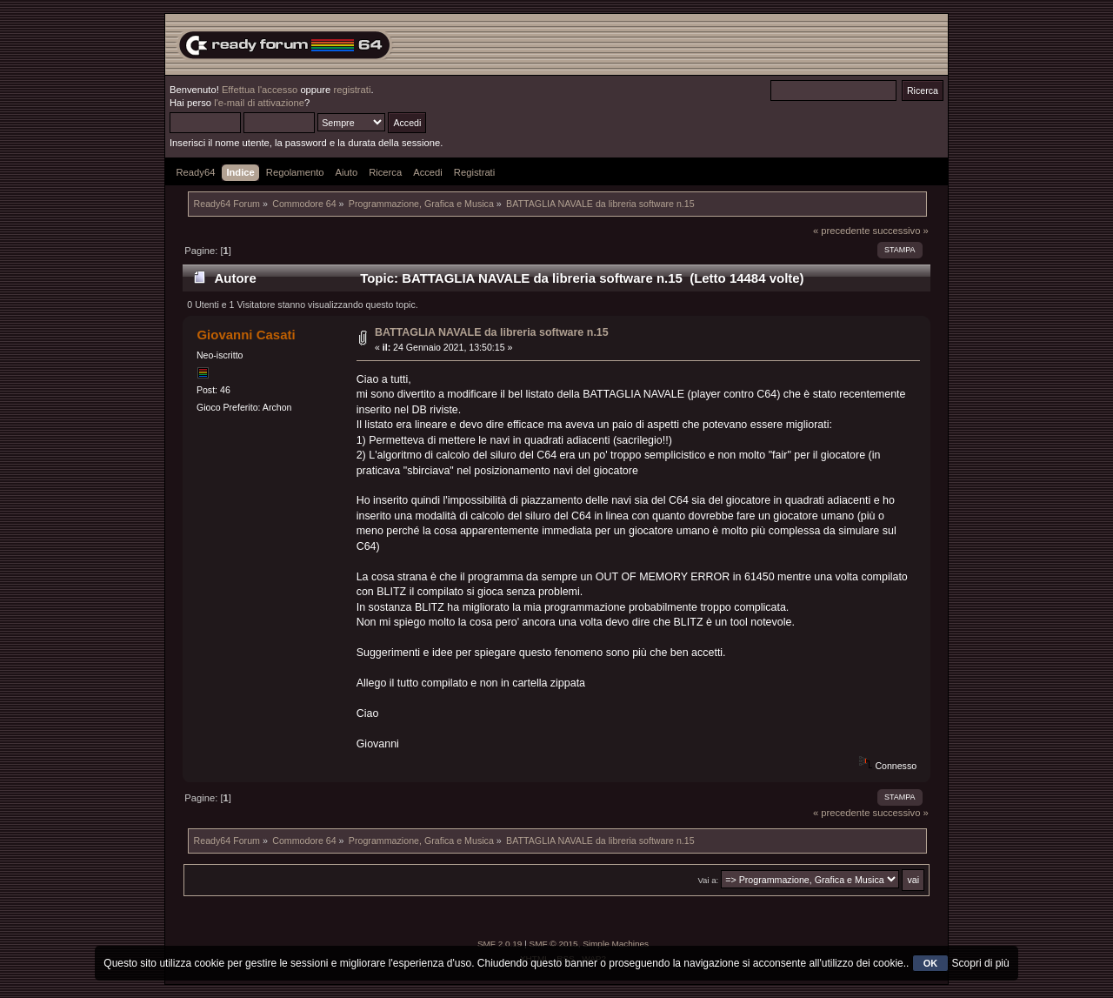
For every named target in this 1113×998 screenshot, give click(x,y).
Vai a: (707, 880)
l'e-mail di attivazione (259, 102)
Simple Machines (616, 943)
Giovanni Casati (246, 334)
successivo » (901, 230)
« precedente (841, 230)
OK (930, 963)
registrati (351, 89)
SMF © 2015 (554, 943)
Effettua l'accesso (259, 89)
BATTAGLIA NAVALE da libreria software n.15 (492, 332)
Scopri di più (981, 963)
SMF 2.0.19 (500, 943)
